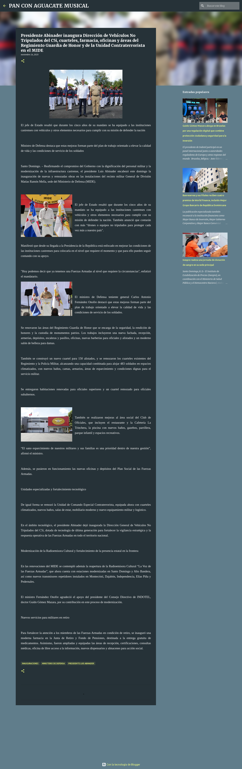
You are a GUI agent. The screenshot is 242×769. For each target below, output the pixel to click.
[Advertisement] (85, 732)
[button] (23, 61)
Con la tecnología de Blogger (121, 764)
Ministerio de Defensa (53, 663)
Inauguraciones (30, 663)
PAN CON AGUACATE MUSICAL (49, 6)
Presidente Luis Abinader (81, 663)
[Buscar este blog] (222, 6)
